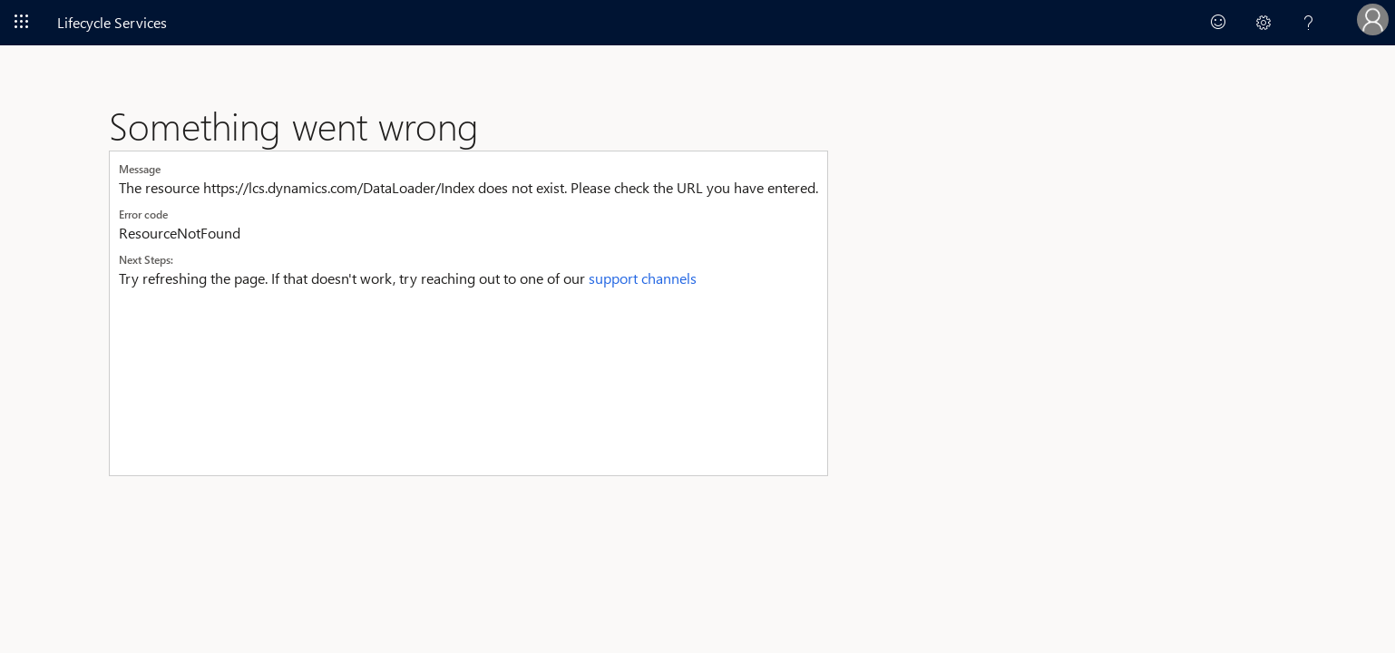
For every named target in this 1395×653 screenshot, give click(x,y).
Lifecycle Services (112, 22)
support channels (643, 278)
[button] (1263, 22)
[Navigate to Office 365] (22, 22)
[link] (1218, 22)
